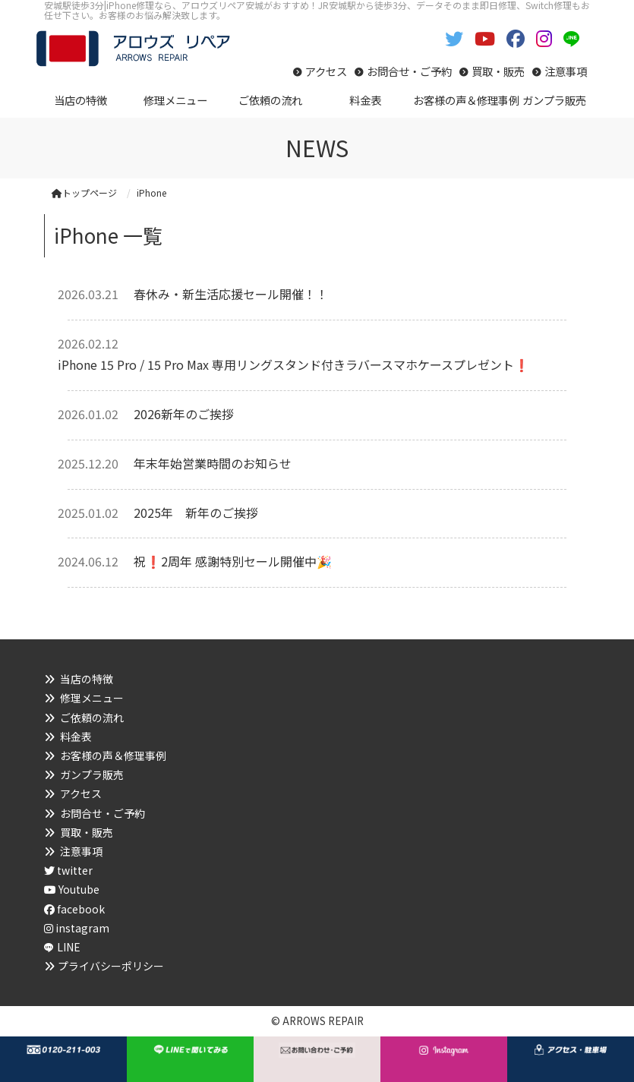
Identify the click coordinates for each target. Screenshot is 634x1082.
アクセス (326, 71)
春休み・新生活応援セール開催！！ (231, 294)
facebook (74, 908)
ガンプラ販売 (92, 774)
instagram (76, 927)
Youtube (71, 889)
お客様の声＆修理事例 (113, 755)
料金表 (76, 736)
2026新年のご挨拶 (184, 414)
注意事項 (565, 71)
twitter (68, 870)
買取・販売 (498, 71)
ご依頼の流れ (92, 717)
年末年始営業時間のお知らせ (213, 463)
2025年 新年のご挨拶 (196, 512)
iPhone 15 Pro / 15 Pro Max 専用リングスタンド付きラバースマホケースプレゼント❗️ (293, 364)
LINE (68, 946)
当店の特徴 (86, 678)
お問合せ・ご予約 (409, 71)
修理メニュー (92, 697)
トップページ (84, 192)
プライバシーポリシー (111, 965)
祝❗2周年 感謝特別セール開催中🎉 (233, 561)
